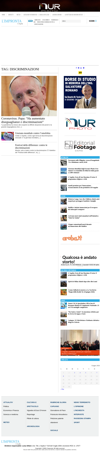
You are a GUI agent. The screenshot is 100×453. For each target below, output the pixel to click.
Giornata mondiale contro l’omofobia (32, 133)
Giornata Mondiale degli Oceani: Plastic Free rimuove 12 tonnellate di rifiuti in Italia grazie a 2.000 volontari (83, 171)
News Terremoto (82, 402)
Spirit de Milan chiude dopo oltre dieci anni (82, 281)
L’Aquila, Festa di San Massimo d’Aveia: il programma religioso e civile (82, 178)
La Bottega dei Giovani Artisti (74, 15)
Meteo (18, 15)
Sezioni (92, 21)
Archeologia (33, 426)
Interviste (79, 414)
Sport (63, 301)
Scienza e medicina (10, 414)
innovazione (38, 24)
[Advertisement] (50, 46)
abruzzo (37, 20)
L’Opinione (78, 406)
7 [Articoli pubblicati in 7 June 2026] (96, 372)
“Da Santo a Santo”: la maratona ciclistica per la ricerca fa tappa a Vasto (83, 313)
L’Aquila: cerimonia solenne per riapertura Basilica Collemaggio (76, 353)
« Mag (62, 389)
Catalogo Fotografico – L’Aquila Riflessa (36, 15)
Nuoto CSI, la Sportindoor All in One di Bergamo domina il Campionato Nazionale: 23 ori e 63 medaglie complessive (83, 305)
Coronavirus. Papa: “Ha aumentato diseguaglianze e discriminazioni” (23, 120)
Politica (6, 406)
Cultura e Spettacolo (68, 270)
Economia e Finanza (11, 410)
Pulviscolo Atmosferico (58, 414)
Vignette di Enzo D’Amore (36, 410)
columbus (46, 20)
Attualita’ (8, 402)
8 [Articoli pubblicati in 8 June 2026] (63, 376)
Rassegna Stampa (82, 418)
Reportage (31, 414)
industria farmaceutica (46, 22)
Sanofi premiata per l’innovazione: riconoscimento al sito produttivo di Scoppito (83, 186)
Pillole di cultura (33, 418)
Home (3, 15)
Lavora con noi (57, 15)
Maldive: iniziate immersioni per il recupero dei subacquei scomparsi (83, 208)
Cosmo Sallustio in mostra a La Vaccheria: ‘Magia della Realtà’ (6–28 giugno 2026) (82, 291)
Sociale (54, 430)
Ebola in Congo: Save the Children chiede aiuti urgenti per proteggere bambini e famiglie (83, 200)
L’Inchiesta (79, 410)
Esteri (63, 196)
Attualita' (65, 157)
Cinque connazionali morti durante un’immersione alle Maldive (80, 225)
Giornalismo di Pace (57, 410)
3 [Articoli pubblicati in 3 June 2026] (74, 372)
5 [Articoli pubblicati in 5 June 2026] (85, 372)
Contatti (11, 15)
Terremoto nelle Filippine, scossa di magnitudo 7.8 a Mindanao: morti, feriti (83, 161)
